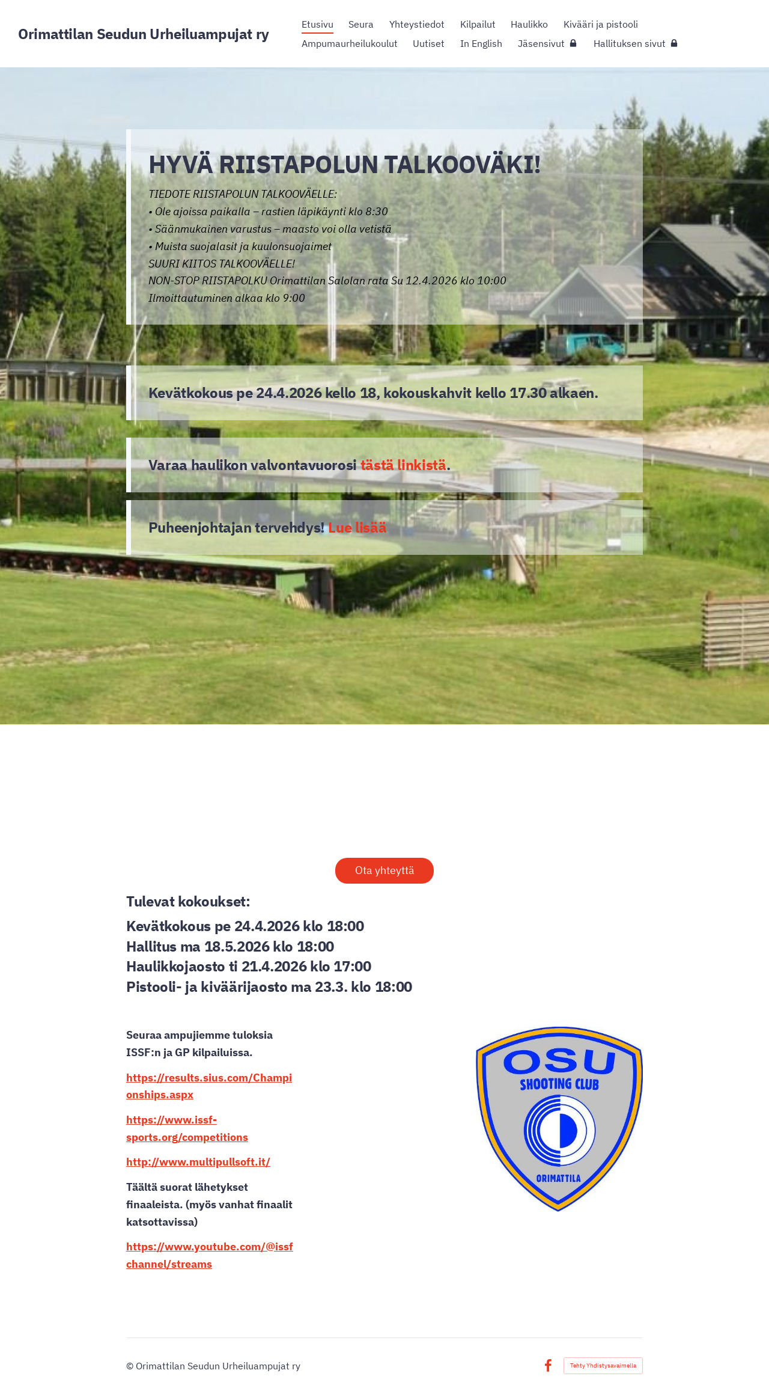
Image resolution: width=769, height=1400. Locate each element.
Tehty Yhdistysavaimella (603, 1365)
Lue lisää (357, 527)
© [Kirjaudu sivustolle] (131, 1366)
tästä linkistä (403, 464)
